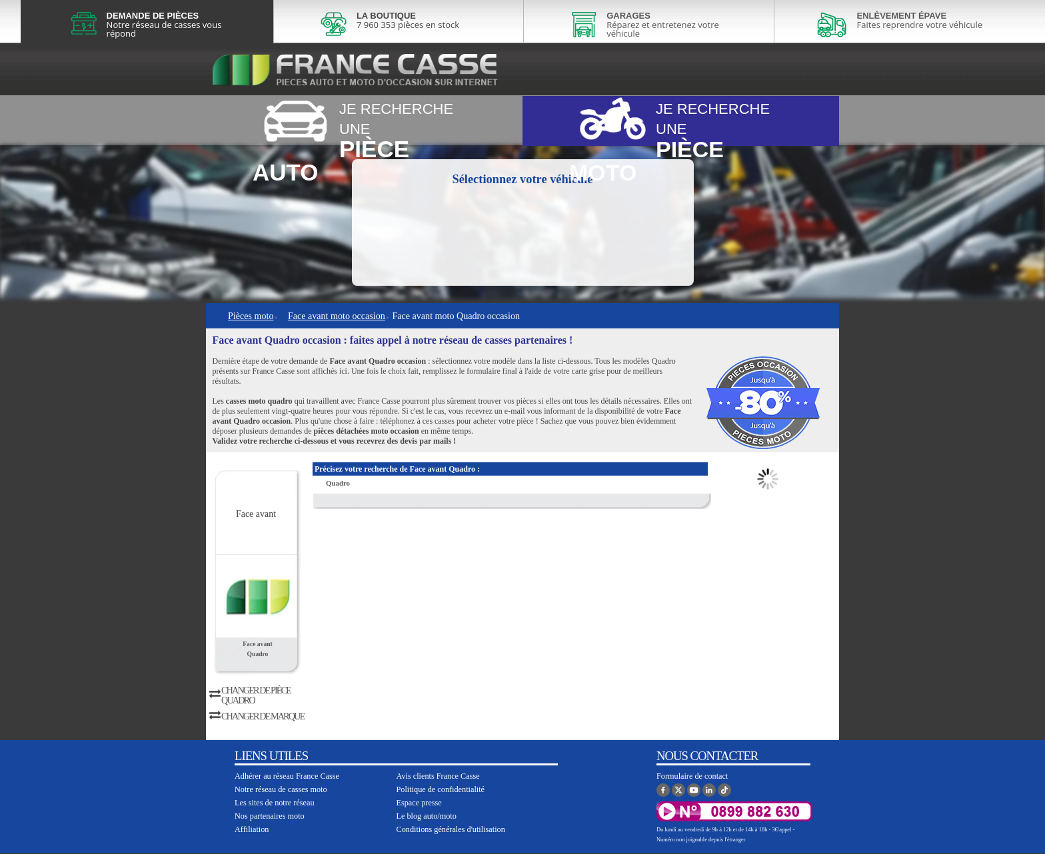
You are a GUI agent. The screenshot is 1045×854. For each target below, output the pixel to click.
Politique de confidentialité (441, 789)
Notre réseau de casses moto (281, 789)
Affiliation (252, 829)
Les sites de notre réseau (275, 802)
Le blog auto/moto (427, 816)
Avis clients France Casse (438, 776)
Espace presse (419, 802)
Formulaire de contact (692, 776)
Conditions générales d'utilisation (451, 829)
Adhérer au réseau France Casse (287, 776)
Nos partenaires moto (270, 816)
